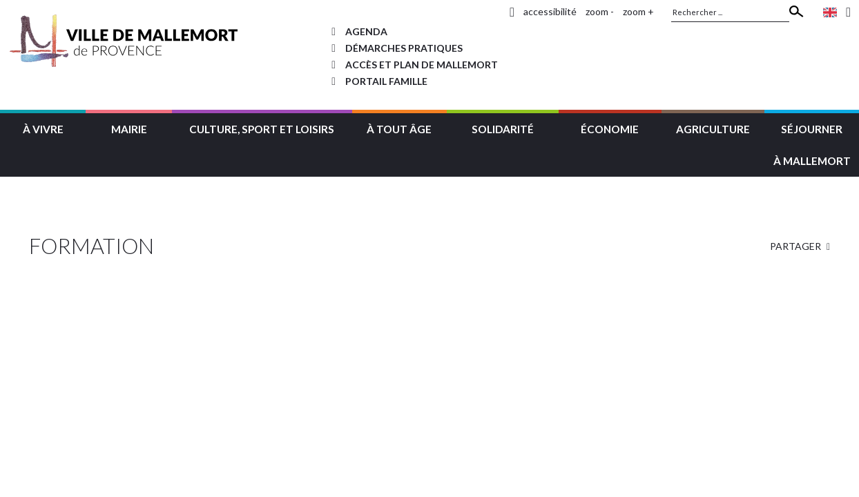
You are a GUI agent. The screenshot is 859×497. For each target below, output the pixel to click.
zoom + (638, 11)
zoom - (600, 11)
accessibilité (550, 11)
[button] (43, 127)
